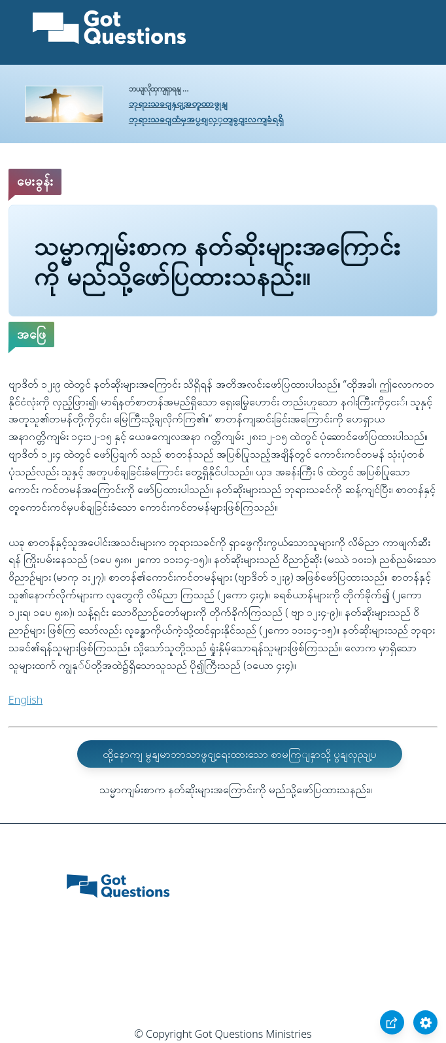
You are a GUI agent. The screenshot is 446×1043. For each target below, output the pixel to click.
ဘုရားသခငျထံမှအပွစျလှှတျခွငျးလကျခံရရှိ (206, 118)
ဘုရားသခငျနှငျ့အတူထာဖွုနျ (178, 103)
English (26, 699)
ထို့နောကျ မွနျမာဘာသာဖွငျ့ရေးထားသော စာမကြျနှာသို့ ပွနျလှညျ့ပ (240, 754)
